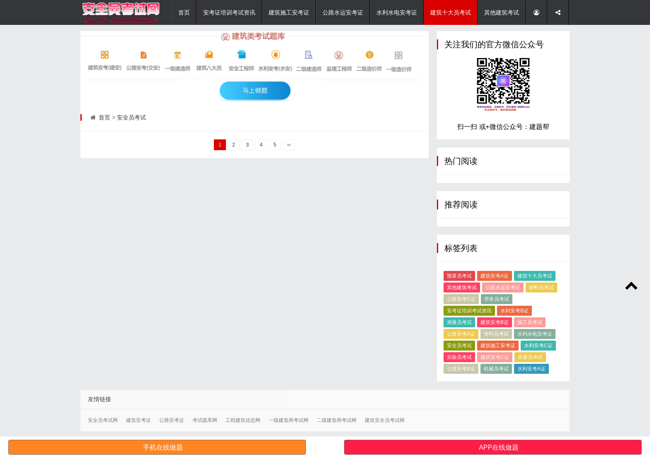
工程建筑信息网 (243, 420)
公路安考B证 (461, 369)
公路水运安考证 (343, 12)
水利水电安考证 (396, 12)
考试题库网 (204, 420)
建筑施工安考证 (289, 12)
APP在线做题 (499, 447)
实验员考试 (459, 357)
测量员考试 (459, 322)
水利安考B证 (514, 311)
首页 (184, 12)
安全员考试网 (103, 420)
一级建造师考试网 (288, 420)
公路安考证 (171, 420)
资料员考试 (496, 334)
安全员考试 (131, 117)
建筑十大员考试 (450, 12)
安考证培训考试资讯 (229, 12)
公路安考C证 (461, 299)
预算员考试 (459, 276)
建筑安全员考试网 (385, 420)
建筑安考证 (138, 420)
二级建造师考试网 (337, 420)
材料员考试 (541, 287)
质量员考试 (530, 357)
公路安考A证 (461, 334)
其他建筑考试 (501, 12)
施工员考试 (529, 322)
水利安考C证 (538, 345)
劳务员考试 (496, 299)
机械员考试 (496, 369)
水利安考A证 (531, 369)
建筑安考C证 (494, 357)
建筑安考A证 (494, 276)
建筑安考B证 (494, 322)
